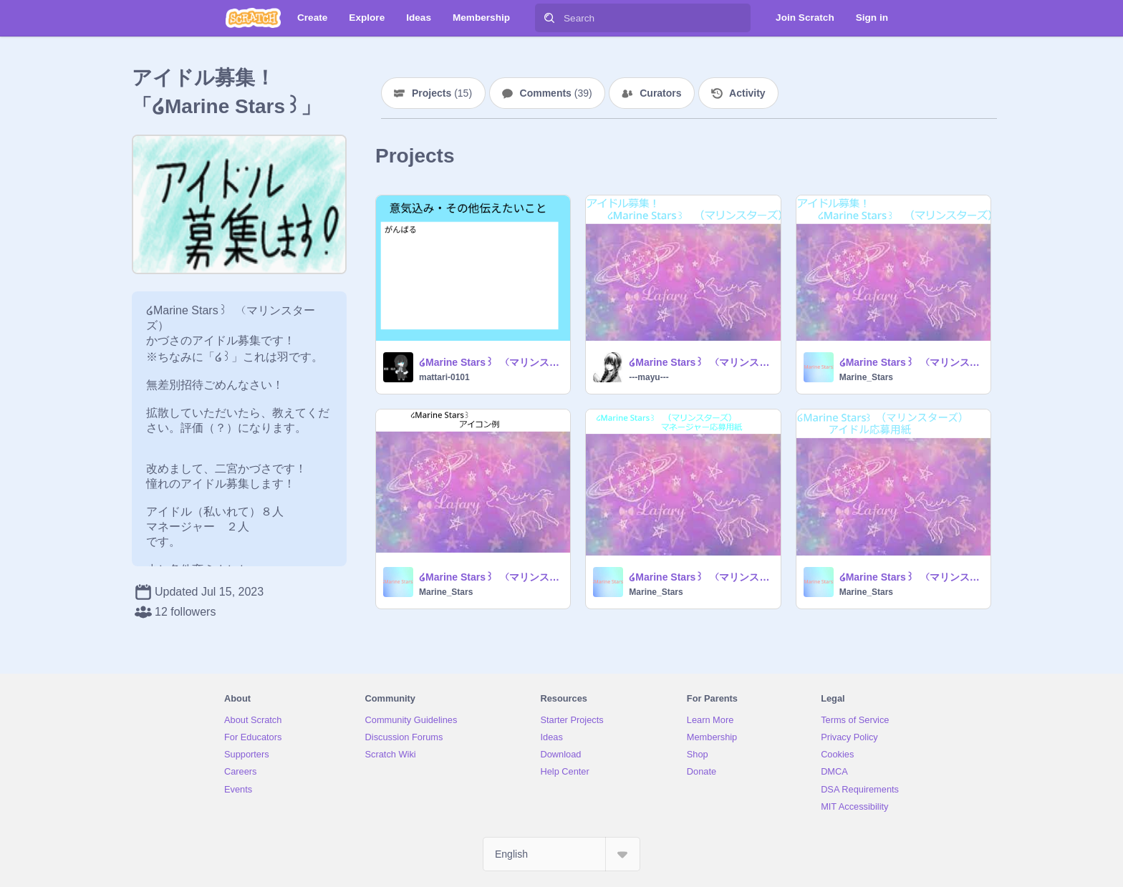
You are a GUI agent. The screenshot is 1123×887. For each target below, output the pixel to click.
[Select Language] (561, 854)
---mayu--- (648, 377)
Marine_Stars (866, 377)
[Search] (549, 18)
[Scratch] (253, 18)
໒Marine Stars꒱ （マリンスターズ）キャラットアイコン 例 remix (490, 577)
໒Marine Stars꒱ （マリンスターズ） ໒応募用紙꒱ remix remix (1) (700, 362)
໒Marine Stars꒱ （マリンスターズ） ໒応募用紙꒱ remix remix (490, 362)
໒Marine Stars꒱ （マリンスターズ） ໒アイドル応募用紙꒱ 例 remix (910, 577)
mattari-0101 (444, 377)
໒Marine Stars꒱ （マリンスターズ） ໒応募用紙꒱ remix (910, 362)
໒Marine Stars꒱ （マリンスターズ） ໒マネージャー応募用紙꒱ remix (700, 577)
